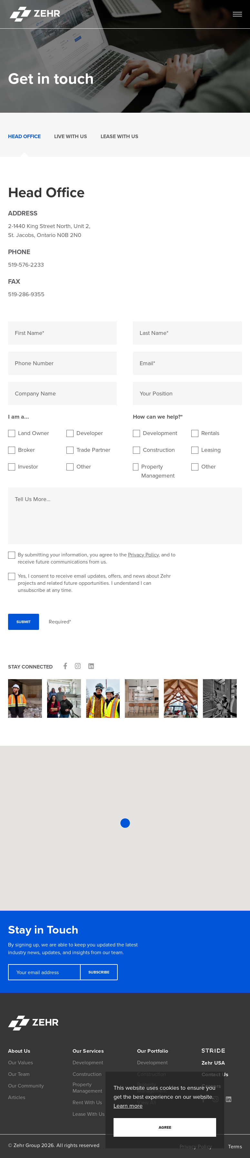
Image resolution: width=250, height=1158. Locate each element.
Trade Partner (93, 450)
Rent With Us (87, 1102)
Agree (165, 1127)
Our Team (19, 1074)
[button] (125, 823)
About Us (19, 1051)
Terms (235, 1146)
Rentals (210, 433)
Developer (89, 433)
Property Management (158, 471)
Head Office (24, 136)
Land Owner (33, 433)
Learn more (128, 1106)
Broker (26, 450)
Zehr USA (213, 1063)
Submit (23, 622)
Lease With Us (119, 136)
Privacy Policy (143, 554)
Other (83, 466)
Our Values (20, 1062)
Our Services (88, 1051)
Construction (159, 450)
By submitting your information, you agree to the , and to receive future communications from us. (91, 558)
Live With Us (70, 136)
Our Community (26, 1086)
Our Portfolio (152, 1051)
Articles (16, 1097)
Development (160, 433)
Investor (28, 466)
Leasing (211, 450)
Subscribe (98, 972)
